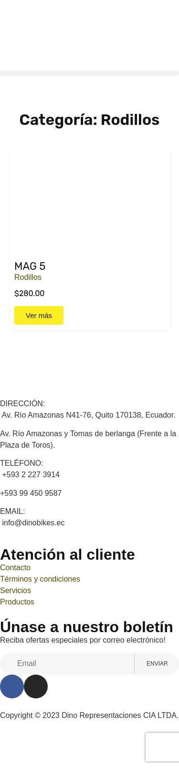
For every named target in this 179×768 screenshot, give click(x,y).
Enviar (151, 663)
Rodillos (28, 277)
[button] (89, 73)
